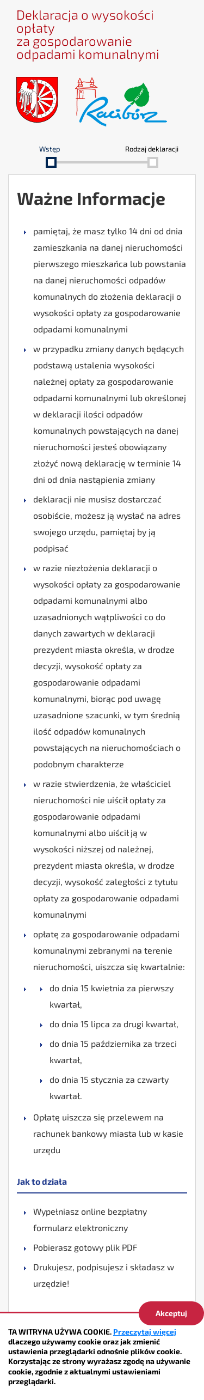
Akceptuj (171, 1313)
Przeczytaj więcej (144, 1331)
